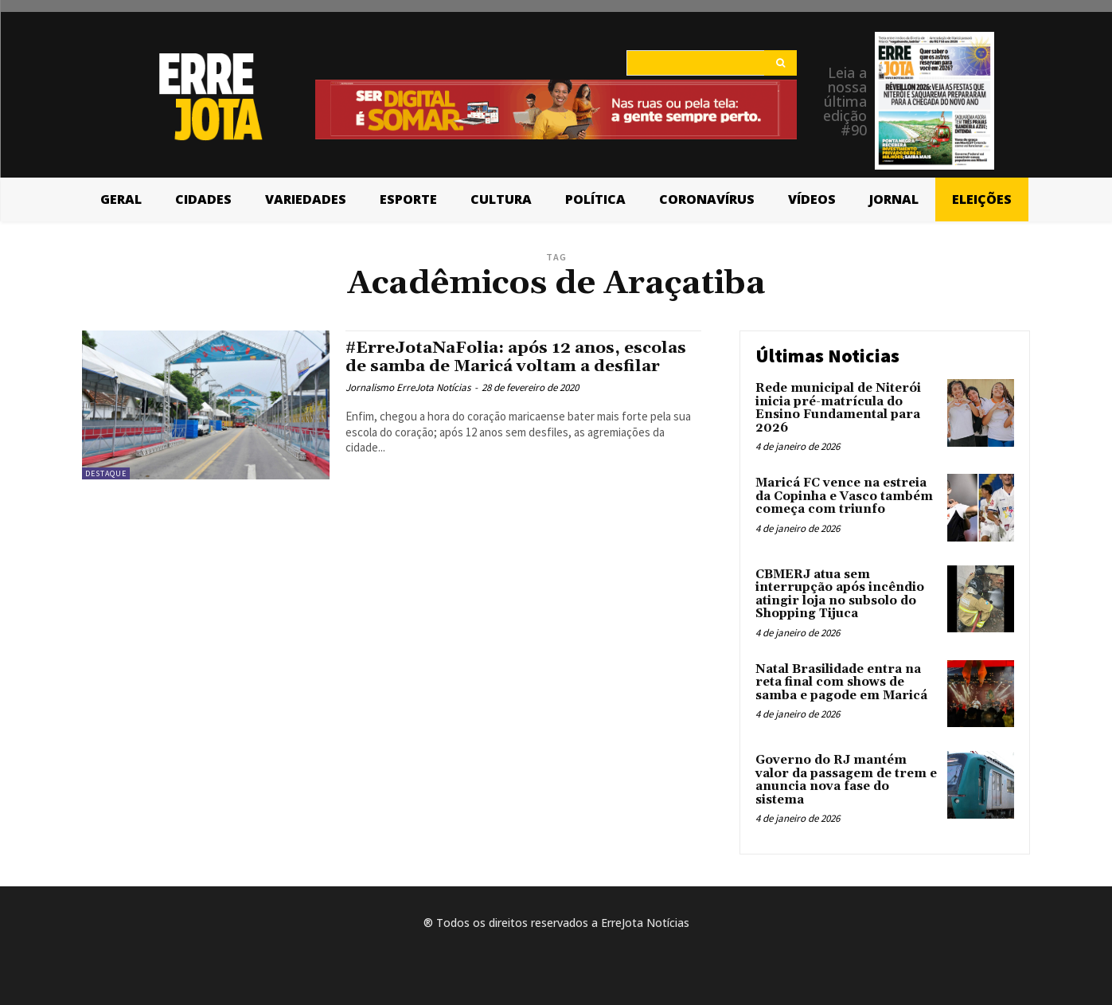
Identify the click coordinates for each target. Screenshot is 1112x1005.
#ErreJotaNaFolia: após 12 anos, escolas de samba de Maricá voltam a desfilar (520, 357)
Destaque (106, 473)
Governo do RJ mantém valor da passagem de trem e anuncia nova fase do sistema (846, 780)
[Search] (780, 63)
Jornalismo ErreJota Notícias (407, 387)
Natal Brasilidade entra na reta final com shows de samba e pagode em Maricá (841, 682)
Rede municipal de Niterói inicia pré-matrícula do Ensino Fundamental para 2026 (838, 408)
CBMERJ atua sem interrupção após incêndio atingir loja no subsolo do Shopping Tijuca (839, 594)
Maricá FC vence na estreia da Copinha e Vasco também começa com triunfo (844, 496)
